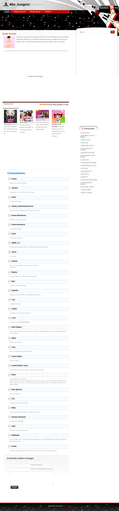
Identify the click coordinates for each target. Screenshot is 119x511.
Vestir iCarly (23, 122)
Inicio (7, 11)
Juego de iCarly (41, 120)
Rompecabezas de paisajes (89, 179)
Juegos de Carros (20, 11)
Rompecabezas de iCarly (88, 165)
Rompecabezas (35, 11)
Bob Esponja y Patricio (87, 187)
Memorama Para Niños (88, 152)
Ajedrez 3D (84, 177)
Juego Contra (85, 159)
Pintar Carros (85, 174)
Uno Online (84, 168)
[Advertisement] (47, 20)
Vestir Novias (9, 33)
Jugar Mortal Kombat (87, 145)
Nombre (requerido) (36, 464)
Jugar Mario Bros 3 (86, 171)
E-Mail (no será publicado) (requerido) (42, 469)
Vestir (11, 104)
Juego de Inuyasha (86, 192)
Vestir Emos (7, 124)
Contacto (48, 11)
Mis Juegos (19, 4)
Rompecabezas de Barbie (88, 162)
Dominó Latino (85, 132)
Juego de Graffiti (86, 189)
